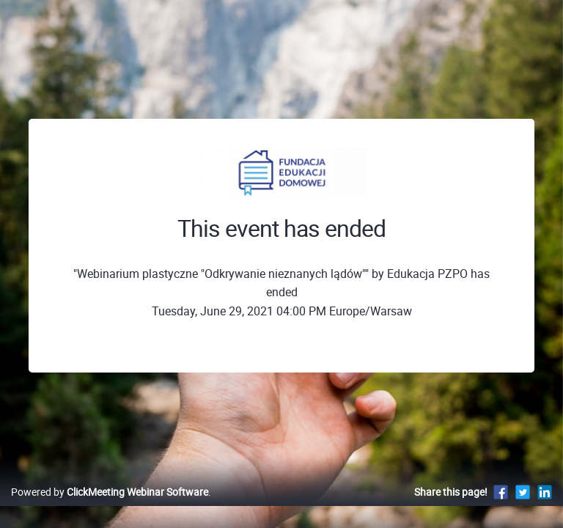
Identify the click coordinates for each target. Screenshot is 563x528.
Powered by (109, 492)
